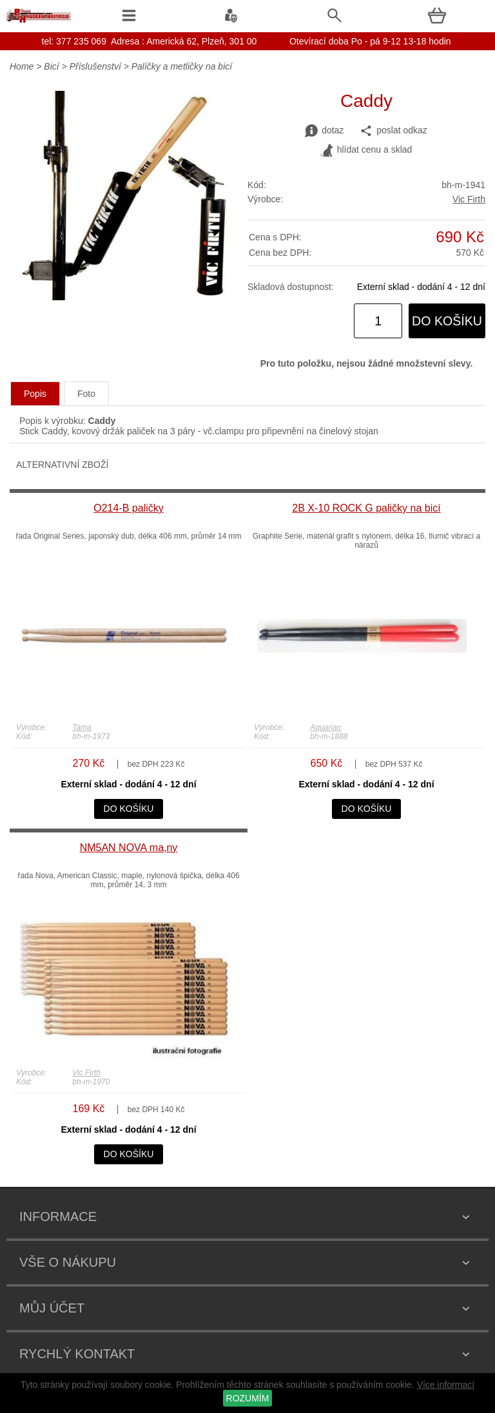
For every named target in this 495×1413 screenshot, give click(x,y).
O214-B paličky (128, 508)
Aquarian (325, 727)
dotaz (324, 130)
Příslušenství (95, 66)
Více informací (445, 1384)
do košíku (447, 321)
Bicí (51, 66)
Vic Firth (468, 199)
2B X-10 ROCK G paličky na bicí (366, 508)
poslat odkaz (393, 130)
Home (22, 66)
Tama (82, 727)
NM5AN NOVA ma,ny (129, 847)
